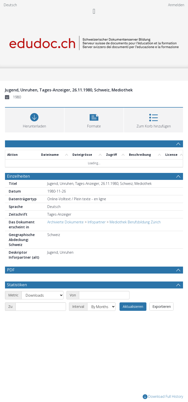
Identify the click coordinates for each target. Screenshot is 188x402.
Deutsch (10, 4)
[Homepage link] (94, 42)
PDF (10, 270)
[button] (94, 119)
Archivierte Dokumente (65, 222)
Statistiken (17, 284)
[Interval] (101, 306)
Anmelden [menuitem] (176, 4)
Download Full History (163, 396)
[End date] (40, 306)
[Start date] (104, 295)
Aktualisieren (133, 306)
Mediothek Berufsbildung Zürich (135, 222)
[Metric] (42, 295)
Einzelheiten (18, 176)
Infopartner (97, 222)
